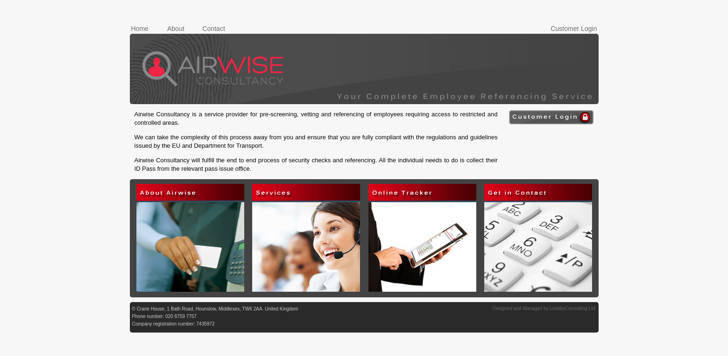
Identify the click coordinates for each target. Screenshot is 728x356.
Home (140, 28)
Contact (214, 28)
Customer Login (574, 28)
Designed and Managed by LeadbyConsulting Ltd (543, 308)
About (176, 28)
